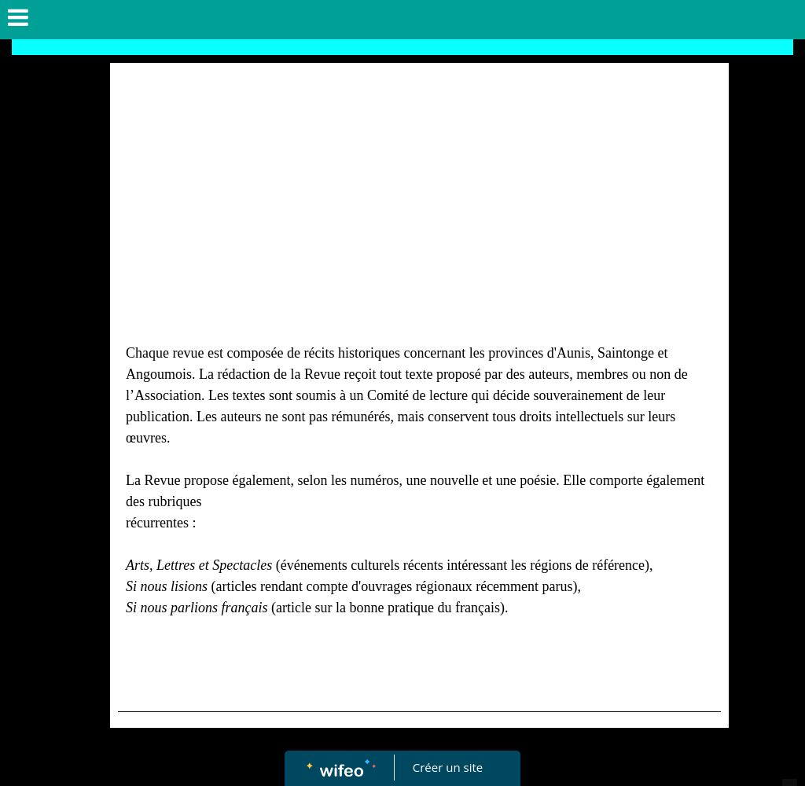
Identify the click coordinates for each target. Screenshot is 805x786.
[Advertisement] (419, 189)
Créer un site (448, 767)
